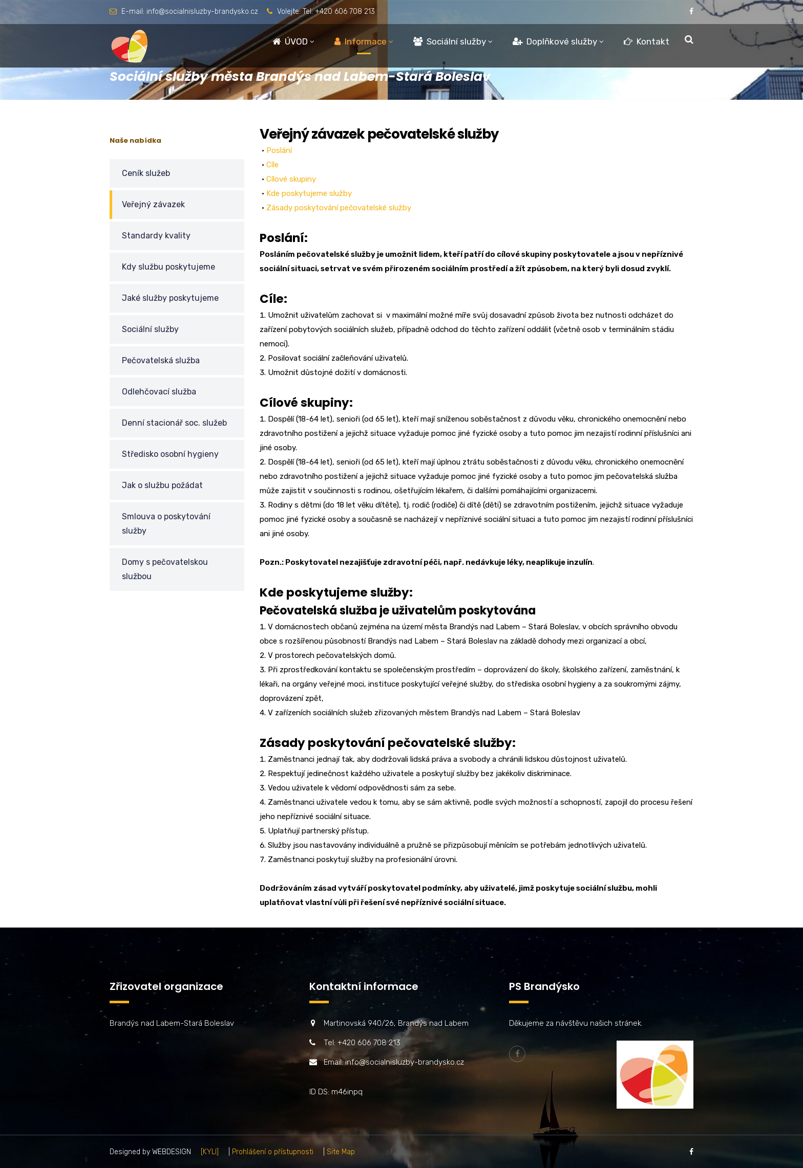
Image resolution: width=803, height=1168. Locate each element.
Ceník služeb (146, 173)
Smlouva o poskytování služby (166, 524)
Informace (360, 41)
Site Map (341, 1152)
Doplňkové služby (555, 41)
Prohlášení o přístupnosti (272, 1152)
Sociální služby (449, 41)
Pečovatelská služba (161, 360)
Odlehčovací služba (159, 391)
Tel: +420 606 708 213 (339, 11)
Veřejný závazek (153, 204)
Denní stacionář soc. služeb (174, 423)
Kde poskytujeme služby (309, 193)
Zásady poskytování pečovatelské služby (338, 207)
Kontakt (646, 41)
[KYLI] (210, 1152)
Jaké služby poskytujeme (170, 298)
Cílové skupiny (291, 179)
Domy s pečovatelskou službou (165, 569)
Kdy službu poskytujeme (168, 267)
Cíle (272, 164)
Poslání (279, 150)
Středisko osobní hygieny (170, 454)
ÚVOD (290, 41)
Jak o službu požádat (162, 485)
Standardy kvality (156, 235)
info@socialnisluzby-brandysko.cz (202, 11)
